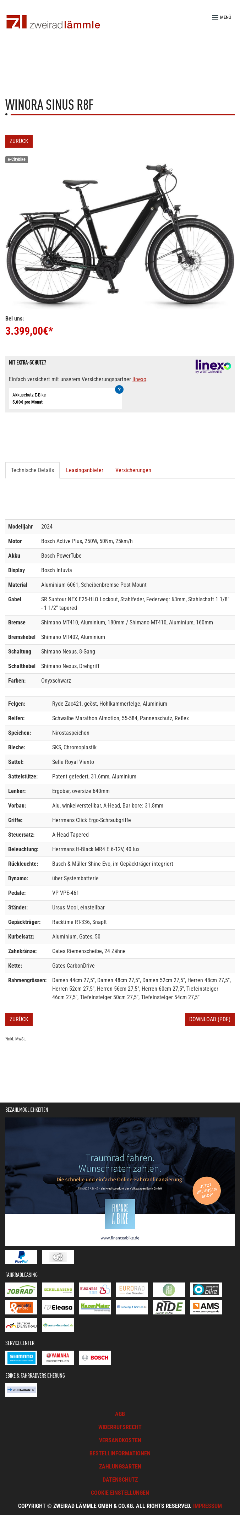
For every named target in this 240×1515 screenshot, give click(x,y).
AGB (120, 1414)
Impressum (207, 1506)
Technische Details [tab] (32, 470)
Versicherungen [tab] (133, 470)
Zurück (19, 141)
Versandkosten (120, 1440)
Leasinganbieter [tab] (84, 470)
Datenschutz (120, 1479)
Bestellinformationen (120, 1453)
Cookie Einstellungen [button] (120, 1492)
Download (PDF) (209, 1019)
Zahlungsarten (120, 1466)
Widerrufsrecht (120, 1427)
